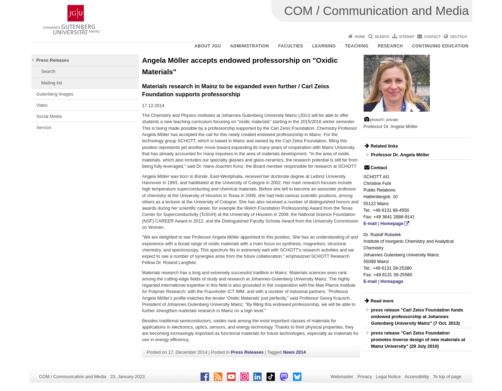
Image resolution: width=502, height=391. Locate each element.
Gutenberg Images (54, 94)
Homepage (391, 223)
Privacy (364, 376)
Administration (249, 46)
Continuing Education (440, 46)
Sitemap (406, 37)
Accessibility (417, 376)
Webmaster (341, 376)
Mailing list (51, 82)
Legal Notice (388, 376)
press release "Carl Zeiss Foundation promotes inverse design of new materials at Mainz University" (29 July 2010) (418, 339)
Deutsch (458, 37)
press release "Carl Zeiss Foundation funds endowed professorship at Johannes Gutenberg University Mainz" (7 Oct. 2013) (417, 316)
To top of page (447, 376)
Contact (432, 37)
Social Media (49, 116)
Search (382, 37)
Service (43, 127)
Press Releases (52, 60)
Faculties (290, 46)
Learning (324, 46)
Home (360, 37)
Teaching (356, 46)
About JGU (208, 46)
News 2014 (294, 352)
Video (42, 105)
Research (390, 46)
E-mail (370, 223)
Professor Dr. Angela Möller (400, 154)
